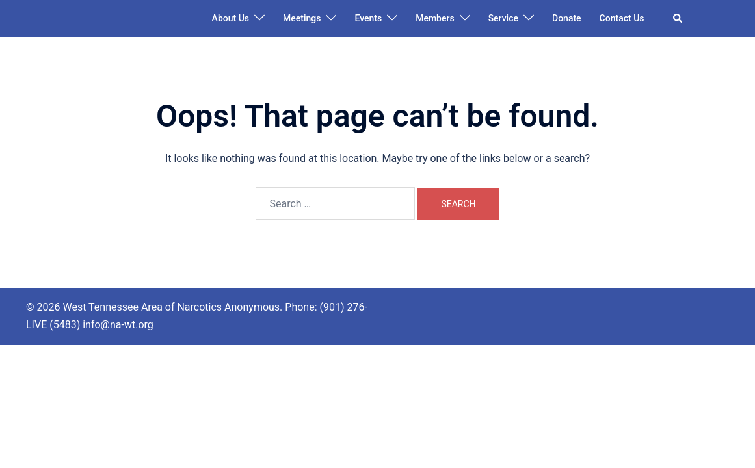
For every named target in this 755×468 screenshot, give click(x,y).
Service (503, 18)
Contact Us (622, 18)
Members (435, 18)
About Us (230, 18)
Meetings (302, 18)
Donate (566, 18)
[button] (678, 18)
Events (368, 18)
